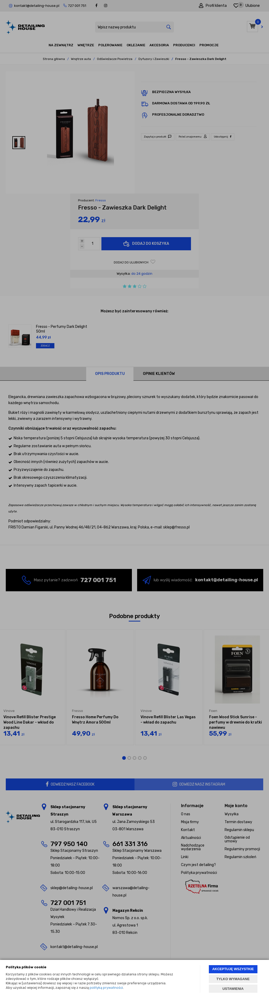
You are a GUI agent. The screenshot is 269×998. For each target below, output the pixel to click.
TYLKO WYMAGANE (233, 979)
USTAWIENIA (233, 989)
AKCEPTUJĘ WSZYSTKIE (233, 969)
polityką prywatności (106, 988)
